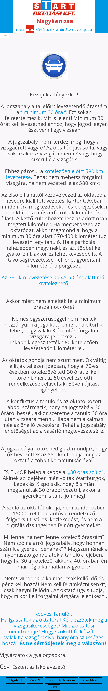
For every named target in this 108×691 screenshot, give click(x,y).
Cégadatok (16, 680)
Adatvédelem (90, 680)
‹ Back (4, 35)
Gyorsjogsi (83, 30)
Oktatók (57, 30)
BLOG (30, 30)
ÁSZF (54, 687)
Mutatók (35, 680)
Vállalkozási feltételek (61, 680)
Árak (69, 30)
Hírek (20, 30)
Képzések (42, 30)
